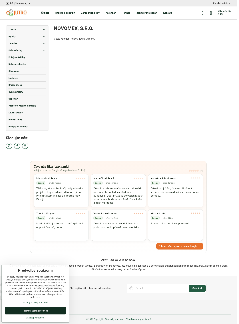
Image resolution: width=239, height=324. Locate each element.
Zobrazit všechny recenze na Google (180, 246)
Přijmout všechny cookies (35, 311)
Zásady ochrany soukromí (138, 319)
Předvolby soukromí (114, 319)
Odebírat (197, 288)
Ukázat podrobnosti (35, 317)
